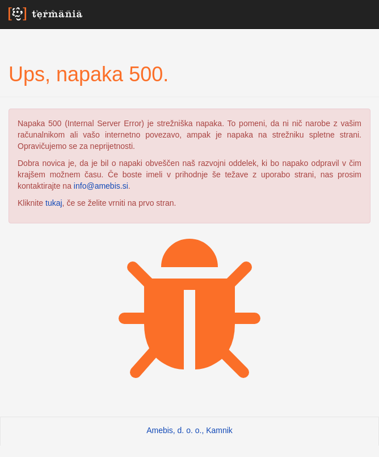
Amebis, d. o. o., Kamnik (189, 430)
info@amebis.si (101, 185)
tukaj (53, 202)
